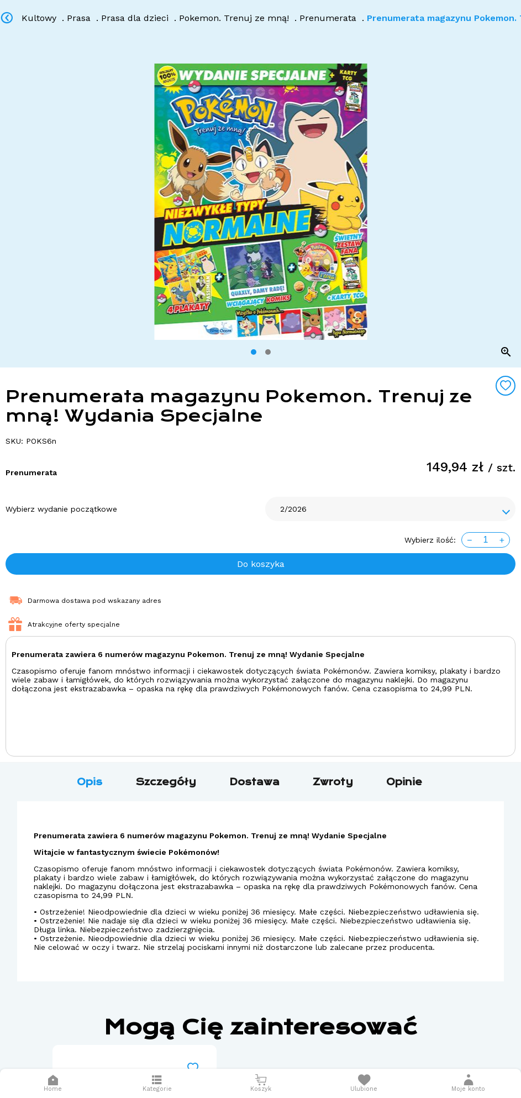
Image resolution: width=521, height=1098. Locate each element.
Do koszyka (261, 564)
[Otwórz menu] (157, 1083)
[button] (468, 1083)
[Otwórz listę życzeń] (363, 1083)
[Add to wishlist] (505, 386)
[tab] (253, 352)
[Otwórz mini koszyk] (260, 1083)
